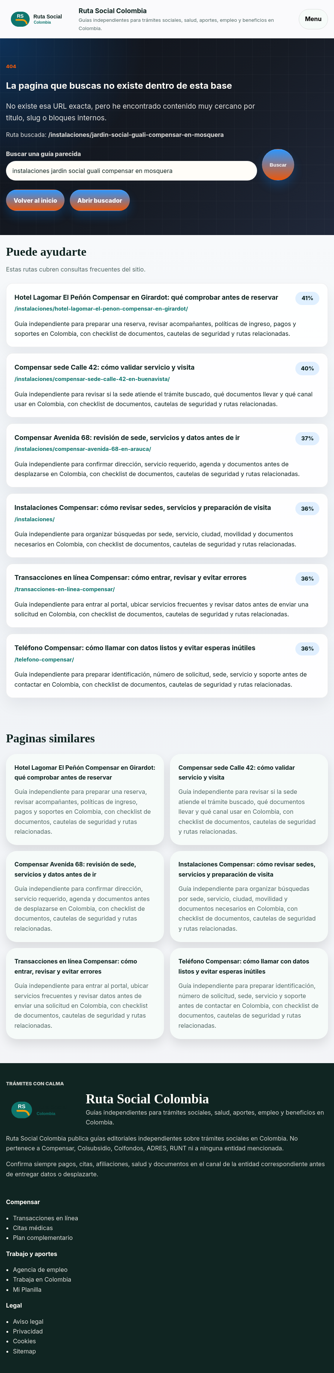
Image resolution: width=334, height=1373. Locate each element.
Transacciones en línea (45, 1218)
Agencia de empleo (40, 1269)
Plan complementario (43, 1237)
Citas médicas (33, 1228)
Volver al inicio (35, 200)
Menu (313, 19)
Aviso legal (28, 1321)
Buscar (278, 165)
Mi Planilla (27, 1289)
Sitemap (24, 1351)
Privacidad (28, 1331)
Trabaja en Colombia (42, 1279)
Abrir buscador (99, 200)
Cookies (24, 1341)
